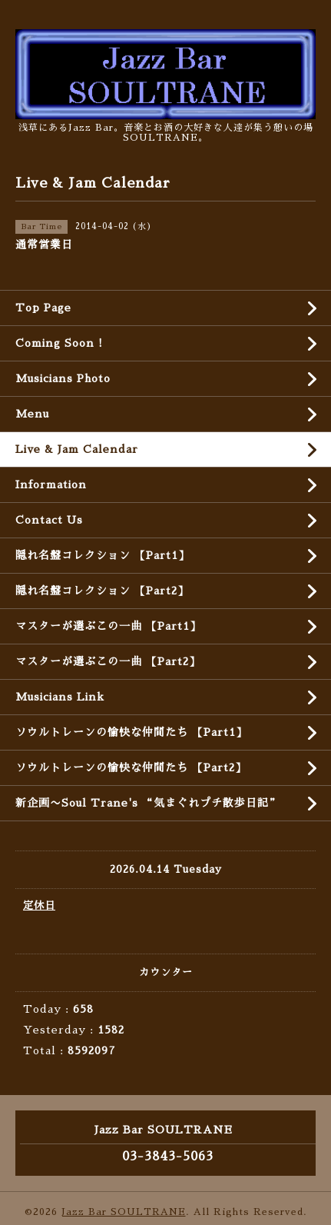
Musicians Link (59, 696)
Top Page (43, 307)
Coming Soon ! (59, 343)
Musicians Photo (63, 378)
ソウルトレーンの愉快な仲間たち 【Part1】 (131, 732)
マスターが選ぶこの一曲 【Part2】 (107, 661)
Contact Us (49, 519)
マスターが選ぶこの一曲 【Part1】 (108, 626)
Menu (32, 413)
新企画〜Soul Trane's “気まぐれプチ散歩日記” (147, 802)
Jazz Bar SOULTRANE (123, 1212)
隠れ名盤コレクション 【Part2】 (102, 590)
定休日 (39, 905)
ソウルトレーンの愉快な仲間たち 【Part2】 (131, 767)
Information (51, 484)
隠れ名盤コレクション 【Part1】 (102, 555)
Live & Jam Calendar (76, 449)
